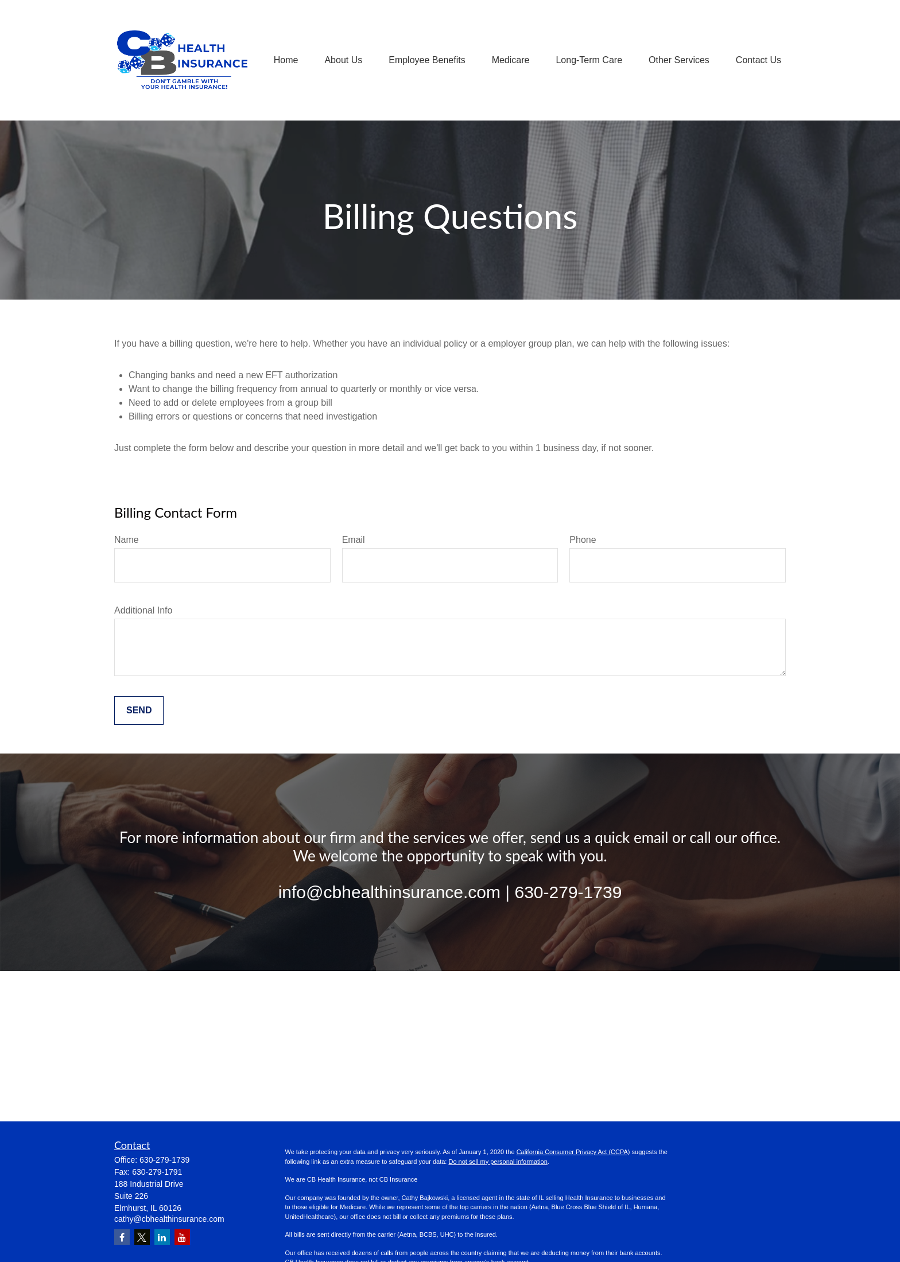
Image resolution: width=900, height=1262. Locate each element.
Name (126, 540)
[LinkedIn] (162, 1237)
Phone (582, 540)
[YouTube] (182, 1237)
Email (353, 540)
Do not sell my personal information (497, 1161)
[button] (286, 61)
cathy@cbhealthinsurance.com (169, 1219)
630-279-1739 (164, 1159)
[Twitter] (142, 1237)
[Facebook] (122, 1237)
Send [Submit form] (139, 710)
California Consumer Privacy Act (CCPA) (573, 1151)
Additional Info (143, 610)
